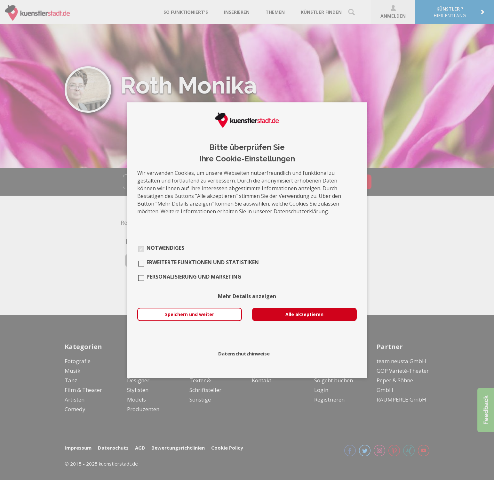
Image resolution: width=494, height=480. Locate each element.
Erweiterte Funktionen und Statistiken (203, 262)
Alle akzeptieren (304, 314)
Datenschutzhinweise (244, 353)
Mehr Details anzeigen (247, 296)
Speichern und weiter (189, 314)
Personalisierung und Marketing (194, 276)
